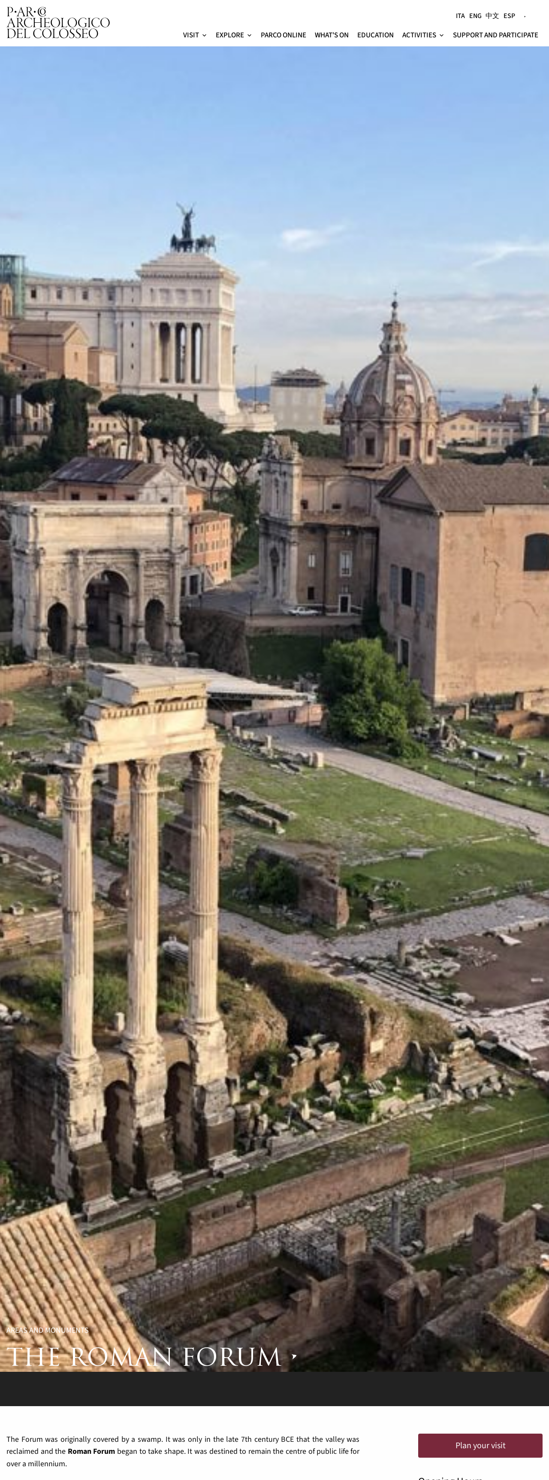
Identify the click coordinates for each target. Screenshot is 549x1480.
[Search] (536, 12)
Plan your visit (480, 1446)
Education (375, 35)
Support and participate (495, 35)
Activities (423, 35)
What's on (332, 35)
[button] (204, 35)
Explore (234, 35)
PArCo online (283, 35)
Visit (195, 35)
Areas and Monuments (47, 1330)
